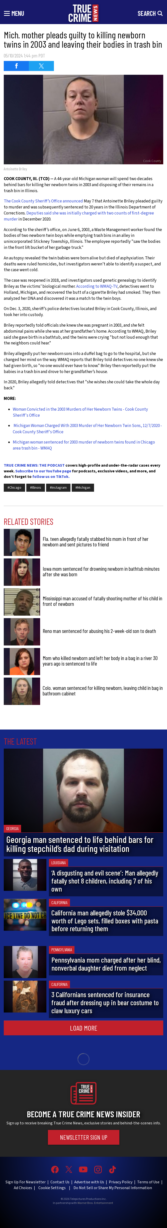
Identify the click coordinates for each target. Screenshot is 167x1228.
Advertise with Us (89, 1182)
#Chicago (14, 487)
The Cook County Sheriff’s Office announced (43, 201)
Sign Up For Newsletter (26, 1182)
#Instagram (58, 487)
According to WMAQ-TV (96, 286)
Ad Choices (23, 1188)
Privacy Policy (120, 1182)
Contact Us (59, 1182)
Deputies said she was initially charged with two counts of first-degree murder (79, 216)
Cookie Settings (52, 1188)
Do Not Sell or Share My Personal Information (112, 1188)
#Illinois (35, 487)
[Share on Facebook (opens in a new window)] (16, 66)
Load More (83, 1028)
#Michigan (82, 487)
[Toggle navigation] (14, 13)
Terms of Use (148, 1182)
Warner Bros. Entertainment (95, 1203)
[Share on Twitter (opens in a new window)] (41, 66)
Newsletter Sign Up (83, 1137)
